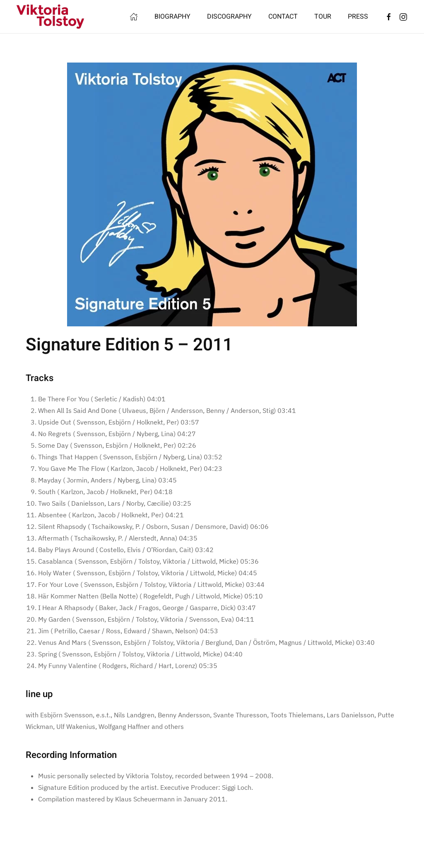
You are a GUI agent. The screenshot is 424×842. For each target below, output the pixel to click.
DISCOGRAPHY (229, 17)
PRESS (358, 17)
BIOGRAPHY (172, 17)
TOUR (322, 17)
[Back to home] (50, 16)
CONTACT (283, 17)
